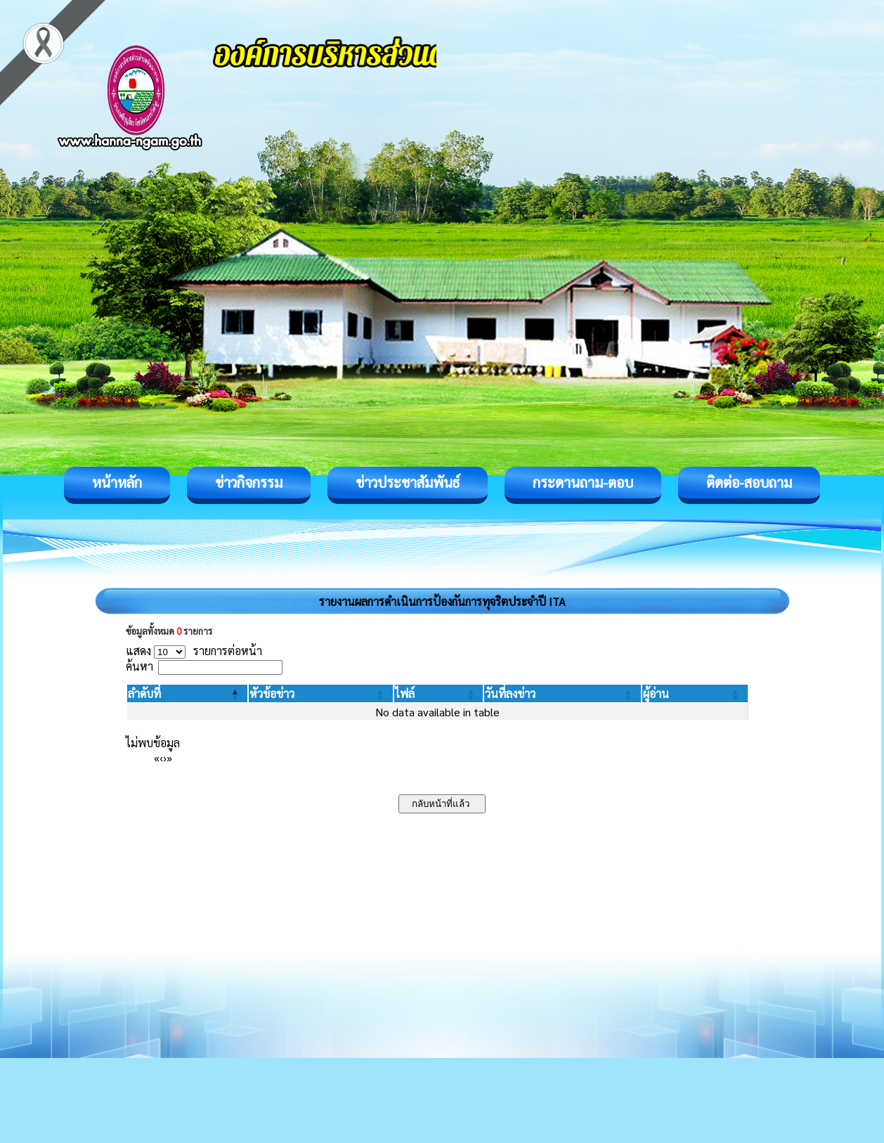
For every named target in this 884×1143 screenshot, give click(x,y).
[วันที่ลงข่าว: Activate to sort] (562, 693)
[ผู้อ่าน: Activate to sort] (695, 693)
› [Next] (165, 757)
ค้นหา (139, 666)
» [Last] (169, 757)
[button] (144, 693)
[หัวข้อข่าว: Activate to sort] (320, 693)
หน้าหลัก (117, 482)
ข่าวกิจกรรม (248, 482)
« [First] (157, 757)
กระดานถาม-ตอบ (583, 482)
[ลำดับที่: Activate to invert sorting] (187, 693)
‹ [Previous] (161, 757)
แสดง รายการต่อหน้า (194, 650)
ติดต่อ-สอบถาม (749, 482)
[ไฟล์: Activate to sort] (438, 693)
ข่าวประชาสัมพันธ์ (408, 482)
